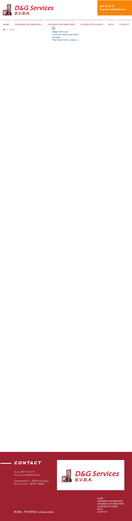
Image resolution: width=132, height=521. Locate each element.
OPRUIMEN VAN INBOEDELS (110, 501)
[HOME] (4, 29)
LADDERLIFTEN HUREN (107, 506)
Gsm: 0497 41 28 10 (24, 471)
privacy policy (46, 511)
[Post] (12, 29)
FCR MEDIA (31, 511)
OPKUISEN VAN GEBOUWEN (110, 503)
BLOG (100, 509)
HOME (100, 498)
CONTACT (102, 512)
